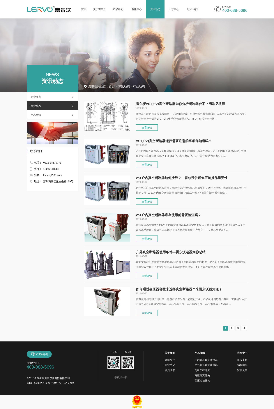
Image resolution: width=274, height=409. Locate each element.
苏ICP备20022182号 (38, 382)
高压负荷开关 (202, 370)
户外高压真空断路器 (206, 365)
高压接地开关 (202, 380)
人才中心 (174, 9)
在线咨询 (39, 354)
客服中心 (137, 9)
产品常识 (53, 115)
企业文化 (170, 365)
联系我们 (192, 9)
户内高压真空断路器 (206, 359)
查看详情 (147, 127)
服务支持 (242, 359)
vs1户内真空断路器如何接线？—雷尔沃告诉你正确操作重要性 (182, 178)
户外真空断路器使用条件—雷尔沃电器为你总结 (171, 252)
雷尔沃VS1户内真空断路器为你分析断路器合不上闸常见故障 (180, 104)
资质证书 (170, 370)
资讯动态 (155, 9)
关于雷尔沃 (99, 9)
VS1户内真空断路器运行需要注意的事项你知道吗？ (174, 141)
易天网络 (69, 382)
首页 (83, 9)
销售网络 (242, 365)
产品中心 (118, 9)
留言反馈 (242, 370)
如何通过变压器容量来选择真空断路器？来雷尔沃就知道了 (179, 289)
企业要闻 (53, 96)
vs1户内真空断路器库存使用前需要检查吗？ (168, 215)
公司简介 (170, 359)
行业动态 (53, 106)
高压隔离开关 (202, 375)
